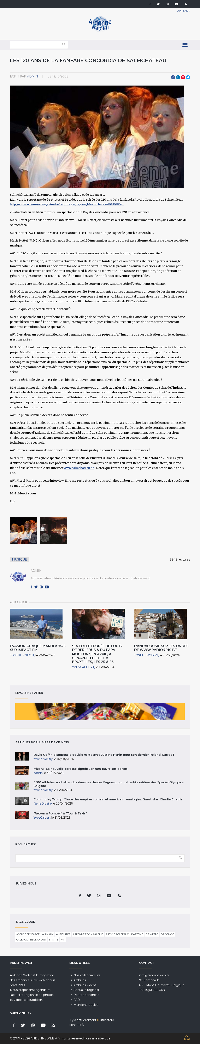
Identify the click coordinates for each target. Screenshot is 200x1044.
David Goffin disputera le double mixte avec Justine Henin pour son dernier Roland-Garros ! (104, 755)
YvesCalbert (83, 667)
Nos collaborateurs (86, 975)
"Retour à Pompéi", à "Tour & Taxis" (60, 813)
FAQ (76, 1000)
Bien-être (152, 934)
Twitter (188, 77)
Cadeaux (22, 939)
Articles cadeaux (117, 934)
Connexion (183, 11)
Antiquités (63, 934)
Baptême (137, 934)
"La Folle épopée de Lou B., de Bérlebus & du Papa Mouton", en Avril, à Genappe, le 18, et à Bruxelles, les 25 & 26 (97, 654)
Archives (79, 980)
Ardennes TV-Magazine (88, 934)
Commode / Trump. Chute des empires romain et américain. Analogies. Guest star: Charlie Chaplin (108, 799)
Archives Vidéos (84, 985)
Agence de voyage (28, 934)
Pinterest (183, 77)
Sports (53, 939)
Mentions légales (85, 1005)
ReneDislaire (43, 803)
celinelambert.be (98, 1038)
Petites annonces (86, 995)
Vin (63, 939)
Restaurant (38, 939)
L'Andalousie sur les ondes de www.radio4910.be (161, 648)
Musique (19, 559)
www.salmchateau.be (79, 468)
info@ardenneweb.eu (154, 975)
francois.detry (43, 759)
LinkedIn (178, 77)
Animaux (47, 934)
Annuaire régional (86, 990)
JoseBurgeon (22, 655)
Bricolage (167, 934)
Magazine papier (99, 711)
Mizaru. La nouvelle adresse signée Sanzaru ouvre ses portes (81, 769)
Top (187, 1039)
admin (32, 76)
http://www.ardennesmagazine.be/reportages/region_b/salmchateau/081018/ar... (67, 204)
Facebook (173, 77)
